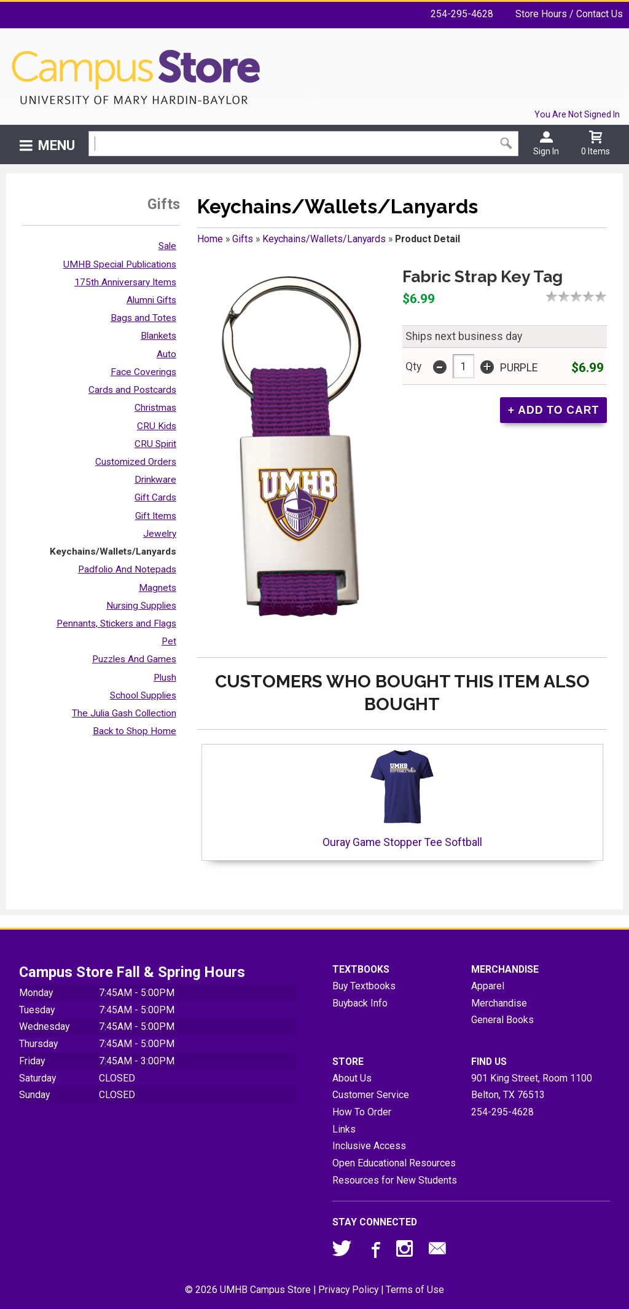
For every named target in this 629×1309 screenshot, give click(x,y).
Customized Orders (135, 461)
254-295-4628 (462, 14)
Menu (56, 145)
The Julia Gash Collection (124, 713)
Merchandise (499, 1003)
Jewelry (159, 533)
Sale (167, 245)
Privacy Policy (348, 1289)
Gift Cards (155, 497)
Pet (169, 641)
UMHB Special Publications (119, 264)
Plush (165, 677)
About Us (352, 1078)
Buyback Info (360, 1003)
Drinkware (155, 479)
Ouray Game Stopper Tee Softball (402, 798)
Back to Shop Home (134, 731)
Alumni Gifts (151, 300)
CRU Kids (156, 426)
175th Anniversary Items (125, 282)
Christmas (155, 407)
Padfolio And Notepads (127, 569)
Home (210, 239)
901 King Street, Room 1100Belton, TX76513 (531, 1086)
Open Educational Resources (394, 1163)
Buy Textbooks (364, 986)
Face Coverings (143, 372)
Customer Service (370, 1095)
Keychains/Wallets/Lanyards (113, 551)
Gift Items (155, 515)
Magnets (157, 587)
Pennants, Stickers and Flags (116, 623)
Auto (166, 354)
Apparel (487, 986)
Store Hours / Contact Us (569, 14)
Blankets (158, 335)
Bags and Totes (143, 317)
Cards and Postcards (132, 389)
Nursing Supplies (141, 605)
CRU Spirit (155, 443)
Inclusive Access (369, 1146)
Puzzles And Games (134, 659)
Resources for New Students (394, 1180)
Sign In (546, 151)
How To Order (361, 1112)
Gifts (242, 239)
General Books (502, 1020)
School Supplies (143, 695)
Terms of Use (415, 1289)
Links (344, 1129)
